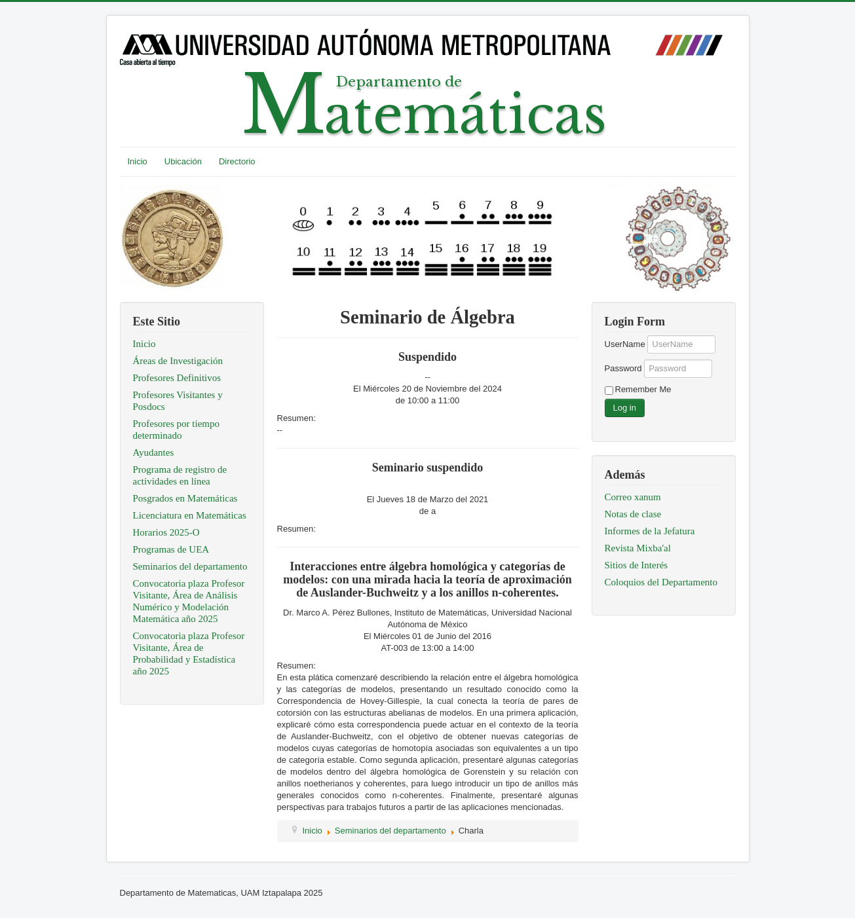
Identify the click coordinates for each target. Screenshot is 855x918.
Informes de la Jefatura (650, 531)
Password (623, 368)
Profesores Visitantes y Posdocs (178, 401)
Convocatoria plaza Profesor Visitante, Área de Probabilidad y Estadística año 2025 (189, 653)
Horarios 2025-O (166, 532)
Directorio (237, 161)
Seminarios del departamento (190, 566)
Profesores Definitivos (177, 378)
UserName (625, 344)
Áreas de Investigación (178, 361)
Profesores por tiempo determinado (176, 429)
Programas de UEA (171, 549)
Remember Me (643, 389)
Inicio (137, 161)
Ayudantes (153, 452)
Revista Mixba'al (638, 548)
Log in (624, 408)
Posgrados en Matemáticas (185, 498)
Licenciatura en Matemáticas (189, 515)
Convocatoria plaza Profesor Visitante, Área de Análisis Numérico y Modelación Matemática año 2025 (189, 601)
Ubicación (183, 161)
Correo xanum (633, 497)
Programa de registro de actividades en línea (180, 475)
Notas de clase (633, 514)
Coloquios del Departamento (661, 582)
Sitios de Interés (636, 565)
